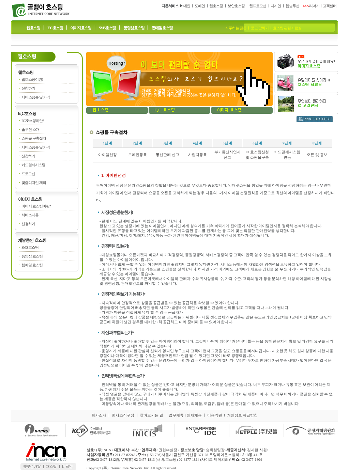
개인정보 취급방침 (242, 415)
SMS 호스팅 (107, 28)
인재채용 (194, 415)
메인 (186, 6)
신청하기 (28, 88)
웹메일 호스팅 (162, 28)
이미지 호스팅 (80, 28)
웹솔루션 (292, 6)
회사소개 (98, 415)
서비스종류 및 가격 (35, 97)
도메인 (200, 6)
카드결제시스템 (33, 165)
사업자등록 (197, 155)
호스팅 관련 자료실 (287, 28)
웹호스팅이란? (32, 79)
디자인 (276, 6)
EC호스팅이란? (32, 121)
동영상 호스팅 (133, 28)
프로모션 (28, 174)
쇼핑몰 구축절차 (33, 138)
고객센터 (329, 6)
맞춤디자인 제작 (33, 183)
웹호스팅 (216, 6)
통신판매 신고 (167, 155)
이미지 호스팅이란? (35, 206)
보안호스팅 (236, 6)
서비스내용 (30, 215)
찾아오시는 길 (151, 415)
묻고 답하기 (260, 28)
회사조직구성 (123, 415)
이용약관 (214, 415)
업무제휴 (176, 415)
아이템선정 (107, 155)
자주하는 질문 (235, 28)
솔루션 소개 (30, 129)
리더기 (311, 6)
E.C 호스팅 (55, 28)
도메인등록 (137, 155)
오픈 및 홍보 (317, 155)
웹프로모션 (257, 6)
